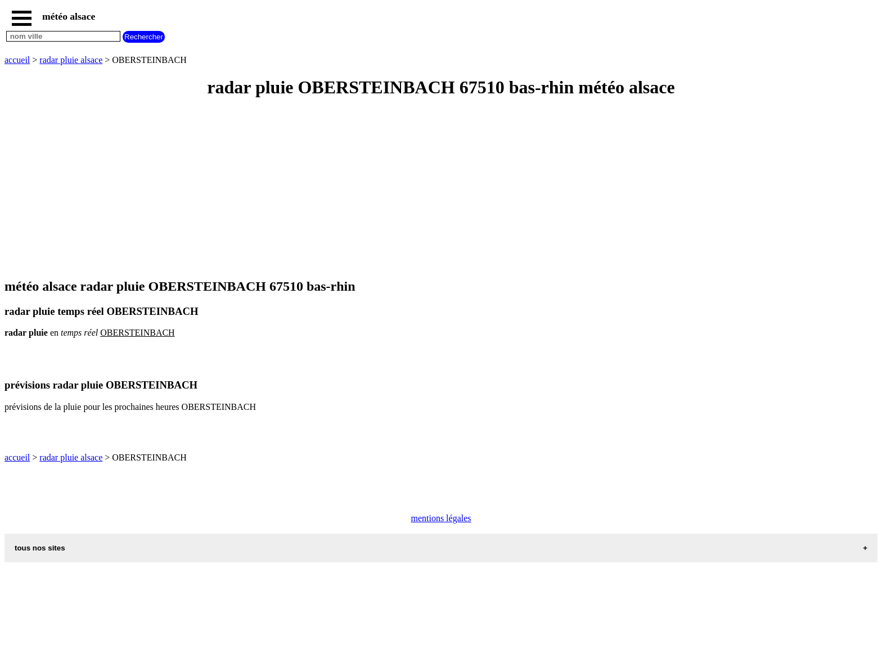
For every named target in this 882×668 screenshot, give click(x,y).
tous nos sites (40, 548)
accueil (17, 60)
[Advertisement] (342, 189)
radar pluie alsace (70, 60)
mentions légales (441, 518)
